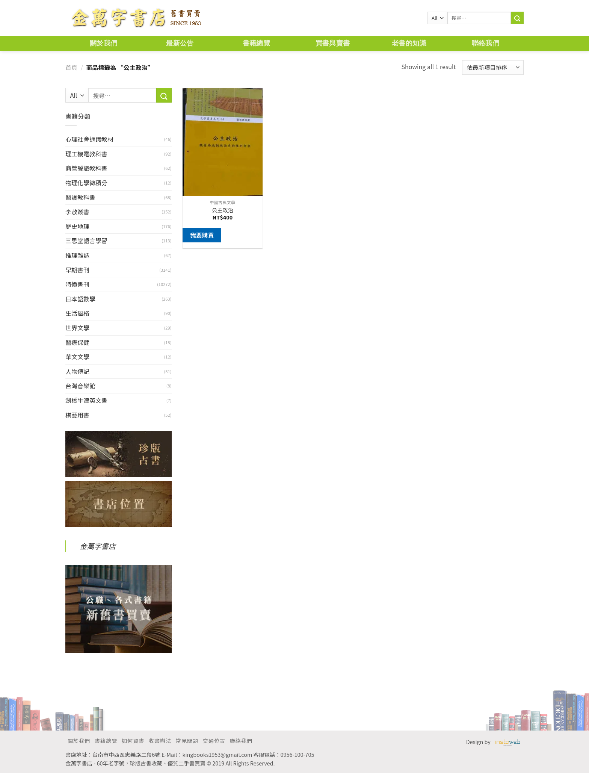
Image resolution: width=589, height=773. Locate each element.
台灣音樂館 (80, 385)
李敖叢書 (77, 211)
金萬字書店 (98, 546)
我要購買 (202, 235)
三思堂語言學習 (86, 240)
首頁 (71, 67)
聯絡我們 (485, 43)
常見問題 (187, 740)
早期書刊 (77, 269)
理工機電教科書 (86, 153)
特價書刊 (77, 284)
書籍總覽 (256, 43)
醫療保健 (77, 342)
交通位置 (214, 740)
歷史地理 (77, 226)
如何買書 (133, 740)
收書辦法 (160, 740)
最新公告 (179, 43)
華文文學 (77, 356)
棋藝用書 (77, 414)
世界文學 (77, 327)
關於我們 (103, 43)
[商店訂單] (493, 67)
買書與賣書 (333, 43)
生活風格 (77, 313)
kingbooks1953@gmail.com (217, 754)
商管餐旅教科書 (86, 167)
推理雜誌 (77, 255)
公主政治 (223, 210)
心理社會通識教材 (89, 139)
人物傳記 (77, 371)
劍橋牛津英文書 (86, 400)
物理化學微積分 (86, 182)
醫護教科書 (80, 197)
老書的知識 (409, 43)
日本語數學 (80, 298)
